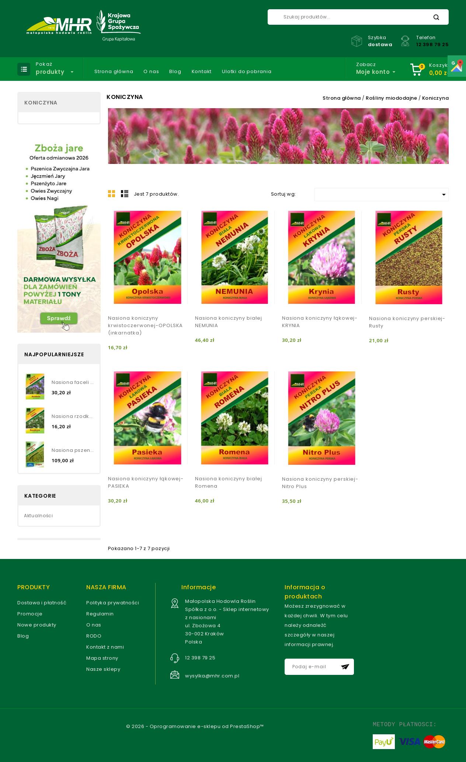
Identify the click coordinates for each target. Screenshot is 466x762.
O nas (151, 71)
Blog (175, 71)
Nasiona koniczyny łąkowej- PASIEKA (146, 482)
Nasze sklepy (103, 669)
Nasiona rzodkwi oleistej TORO (73, 416)
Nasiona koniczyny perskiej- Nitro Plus (320, 483)
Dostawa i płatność (41, 602)
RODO (93, 635)
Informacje (198, 587)
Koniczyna (41, 102)
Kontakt (202, 71)
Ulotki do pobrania (246, 71)
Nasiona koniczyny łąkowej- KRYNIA (320, 322)
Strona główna (113, 71)
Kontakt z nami (105, 647)
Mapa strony (102, 658)
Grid (111, 193)
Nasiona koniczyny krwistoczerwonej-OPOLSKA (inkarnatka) (145, 325)
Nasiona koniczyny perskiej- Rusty (407, 322)
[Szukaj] (358, 17)
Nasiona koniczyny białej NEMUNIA (228, 322)
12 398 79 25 (432, 44)
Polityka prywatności (112, 602)
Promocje (29, 613)
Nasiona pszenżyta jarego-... (73, 450)
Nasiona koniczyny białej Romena (228, 482)
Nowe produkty (36, 624)
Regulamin (100, 613)
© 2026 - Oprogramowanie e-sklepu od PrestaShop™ (195, 726)
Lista (124, 193)
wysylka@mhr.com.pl (212, 675)
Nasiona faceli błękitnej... (73, 382)
